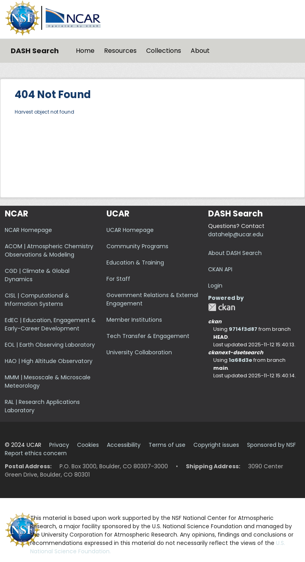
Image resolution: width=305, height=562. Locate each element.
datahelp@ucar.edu (235, 234)
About (200, 50)
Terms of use (167, 445)
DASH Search (35, 51)
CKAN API (220, 269)
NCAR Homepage (28, 230)
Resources (120, 50)
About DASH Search (235, 253)
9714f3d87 (243, 329)
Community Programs (137, 246)
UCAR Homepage (130, 230)
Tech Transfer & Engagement (147, 336)
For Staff (118, 279)
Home (85, 50)
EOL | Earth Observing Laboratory (50, 345)
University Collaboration (139, 352)
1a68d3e (240, 360)
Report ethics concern (36, 453)
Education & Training (135, 263)
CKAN (221, 307)
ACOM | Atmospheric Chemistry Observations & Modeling (49, 250)
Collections (163, 50)
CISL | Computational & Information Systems (37, 300)
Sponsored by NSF (271, 445)
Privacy (59, 445)
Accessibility (124, 445)
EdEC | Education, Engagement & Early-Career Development (50, 324)
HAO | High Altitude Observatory (49, 361)
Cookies (88, 445)
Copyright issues (216, 445)
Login (215, 286)
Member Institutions (134, 320)
